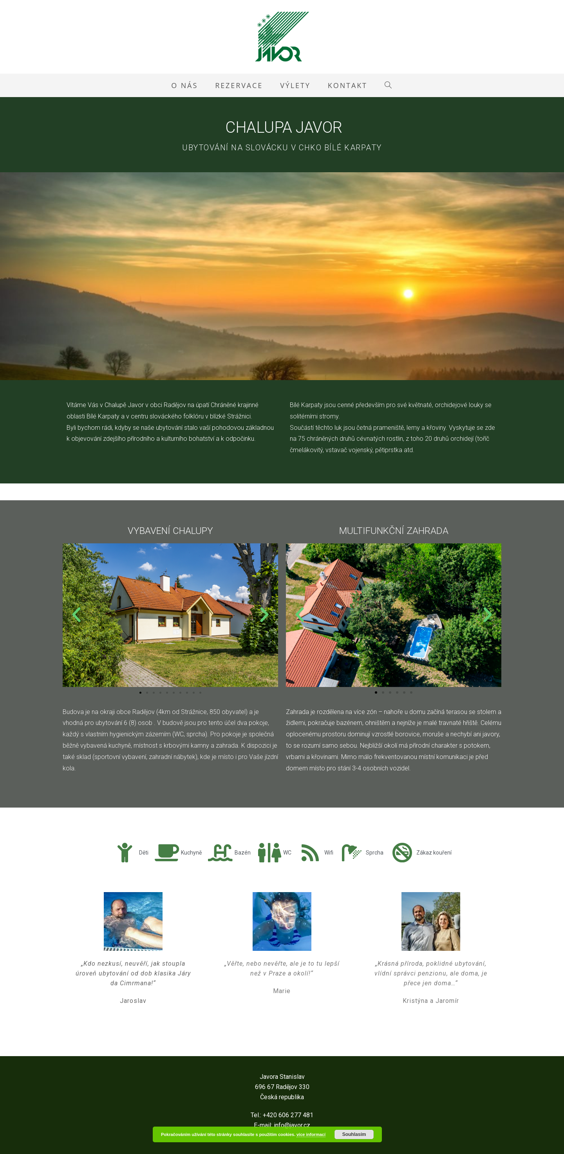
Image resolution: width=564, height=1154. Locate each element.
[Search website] (388, 85)
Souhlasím (354, 1134)
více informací (310, 1134)
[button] (76, 615)
